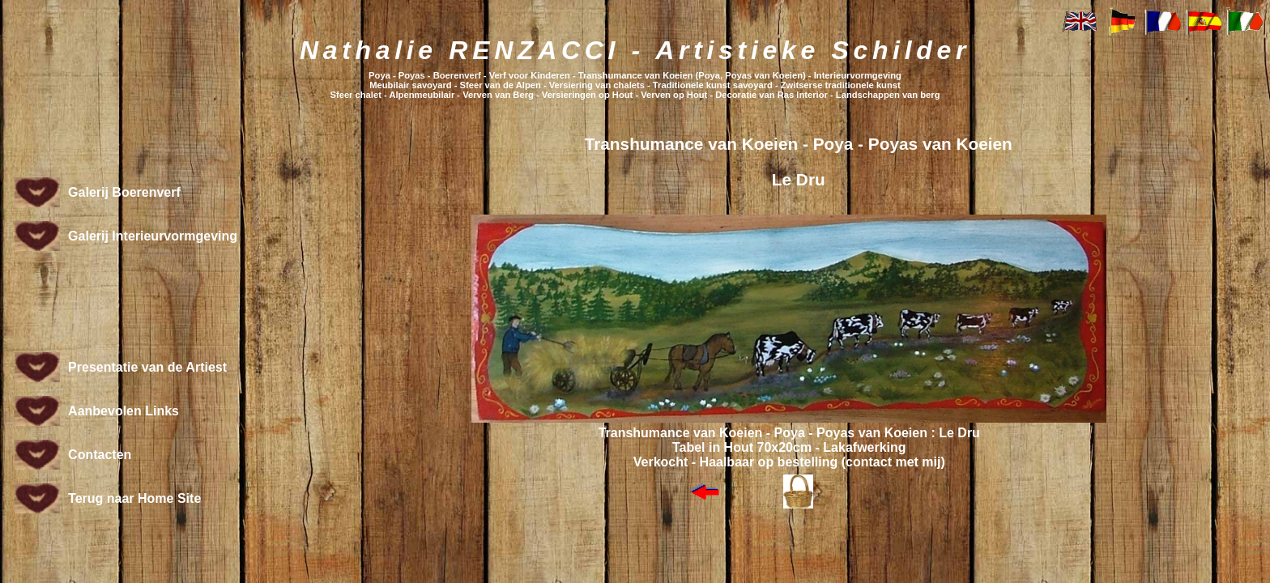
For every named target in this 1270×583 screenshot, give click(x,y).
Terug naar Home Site (134, 498)
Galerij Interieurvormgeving (152, 236)
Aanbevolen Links (123, 411)
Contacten (99, 455)
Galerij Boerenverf (124, 192)
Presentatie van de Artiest (147, 367)
